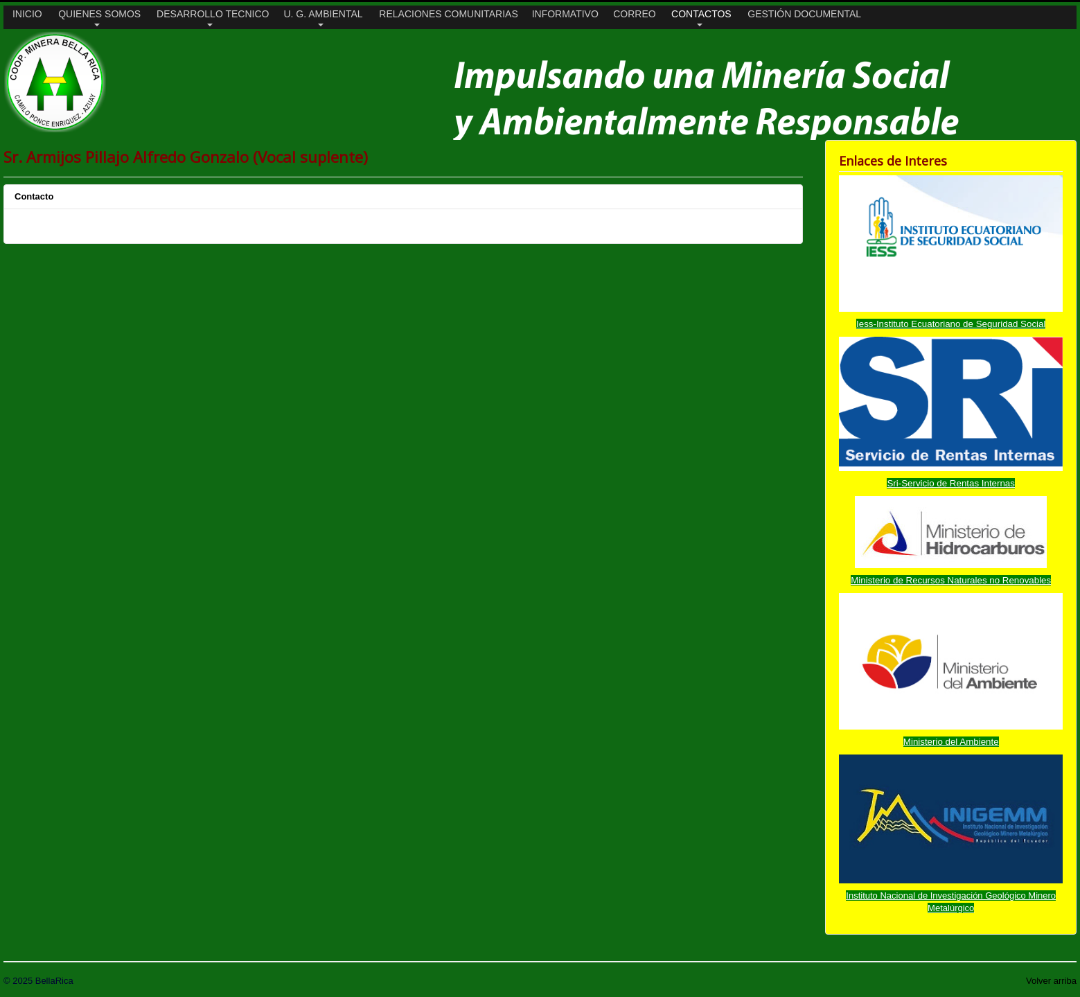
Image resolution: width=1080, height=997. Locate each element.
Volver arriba (1051, 981)
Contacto (34, 196)
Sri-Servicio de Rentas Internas (950, 483)
